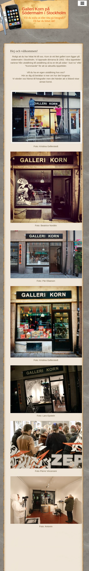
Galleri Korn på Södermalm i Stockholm (44, 11)
